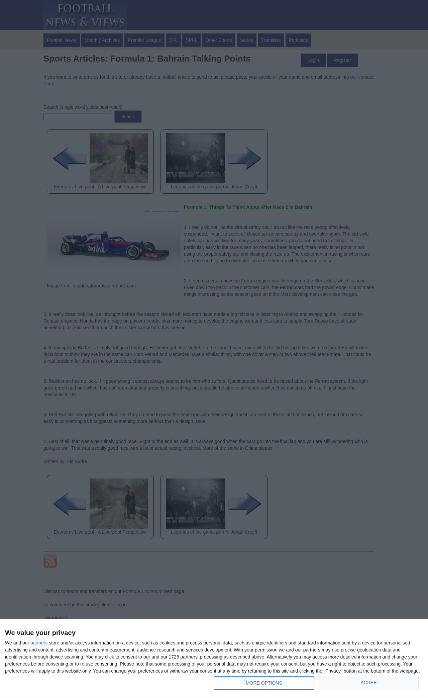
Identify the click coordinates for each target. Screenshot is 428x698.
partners (38, 642)
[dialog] (214, 658)
